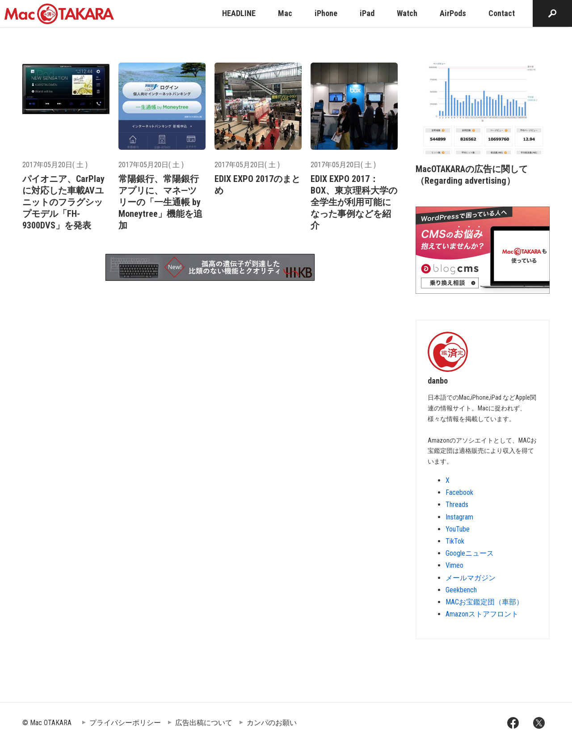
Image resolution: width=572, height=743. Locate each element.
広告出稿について (203, 722)
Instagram (459, 517)
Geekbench (461, 590)
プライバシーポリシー (125, 722)
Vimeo (454, 565)
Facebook (459, 492)
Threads (457, 504)
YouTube (458, 529)
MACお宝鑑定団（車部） (484, 602)
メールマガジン (471, 578)
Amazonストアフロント (482, 614)
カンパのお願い (272, 722)
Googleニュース (470, 553)
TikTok (455, 541)
